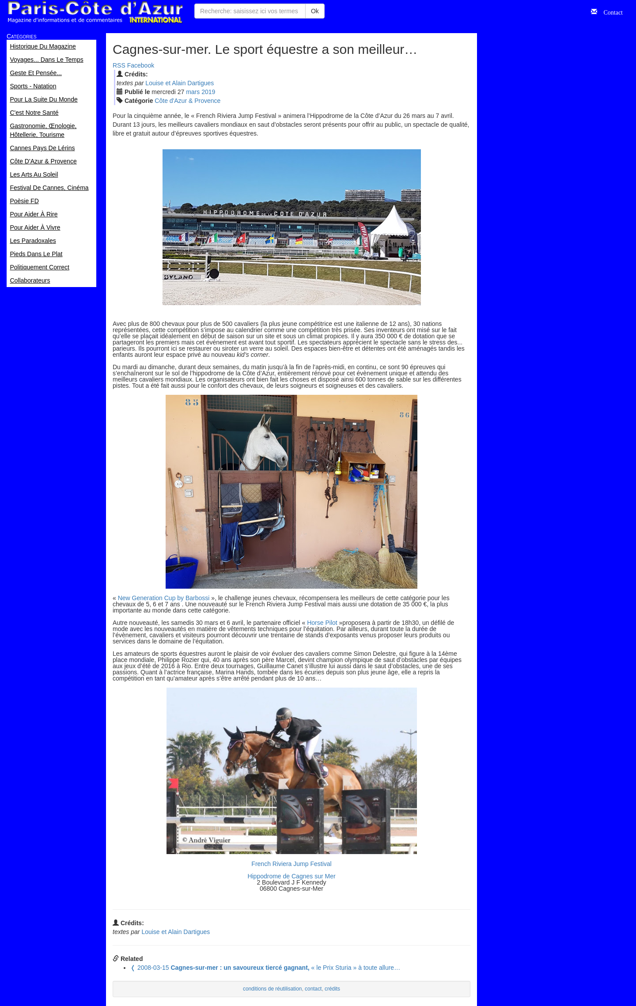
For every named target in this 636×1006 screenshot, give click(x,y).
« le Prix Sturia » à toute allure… (265, 967)
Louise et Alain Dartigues (179, 83)
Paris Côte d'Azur (95, 12)
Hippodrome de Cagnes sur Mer (291, 876)
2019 (208, 91)
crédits (332, 989)
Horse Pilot (322, 622)
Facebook (140, 65)
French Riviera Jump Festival (291, 863)
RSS (119, 65)
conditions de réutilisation (272, 989)
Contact (610, 11)
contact (313, 989)
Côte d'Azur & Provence (187, 100)
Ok (315, 11)
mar (193, 91)
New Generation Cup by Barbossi (164, 597)
